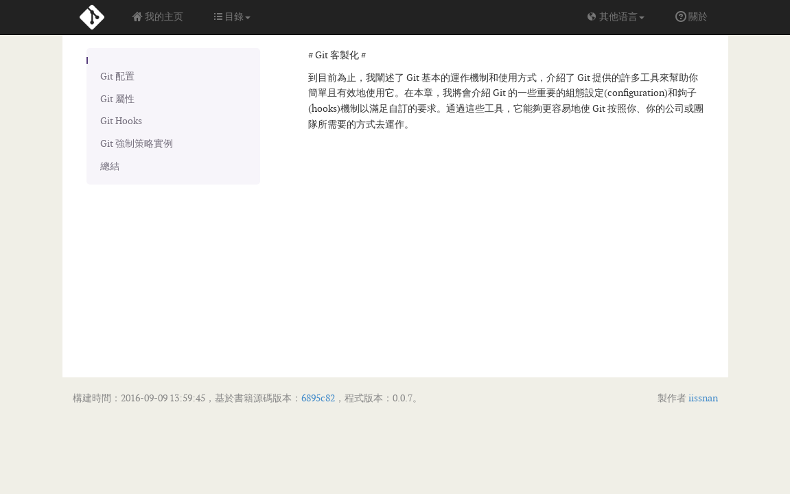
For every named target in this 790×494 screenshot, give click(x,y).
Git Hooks (121, 121)
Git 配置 (117, 76)
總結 (109, 166)
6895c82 (318, 398)
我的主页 (157, 17)
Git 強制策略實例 (136, 144)
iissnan (702, 398)
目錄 (232, 17)
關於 (691, 17)
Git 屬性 (117, 99)
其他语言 (615, 17)
